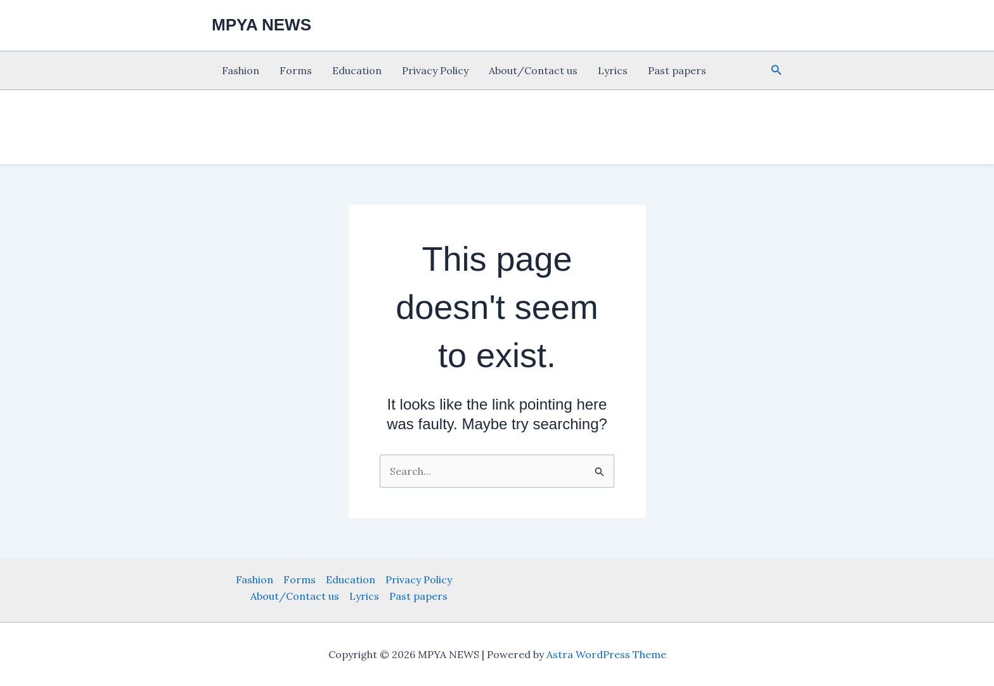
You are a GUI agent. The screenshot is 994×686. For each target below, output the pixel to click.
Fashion (240, 70)
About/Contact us (533, 70)
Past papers (677, 70)
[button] (776, 70)
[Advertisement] (57, 266)
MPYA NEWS (261, 24)
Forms (296, 70)
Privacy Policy (435, 70)
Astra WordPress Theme (606, 654)
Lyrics (613, 70)
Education (357, 70)
